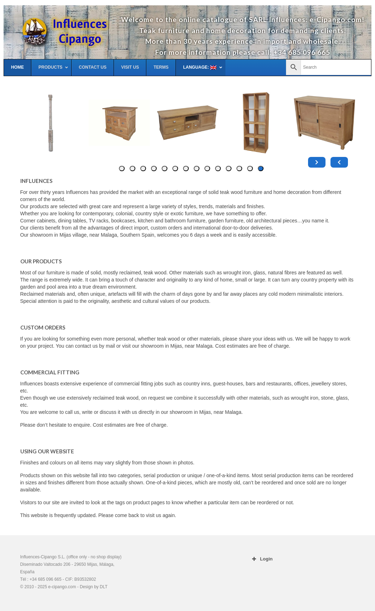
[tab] (261, 168)
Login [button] (261, 559)
